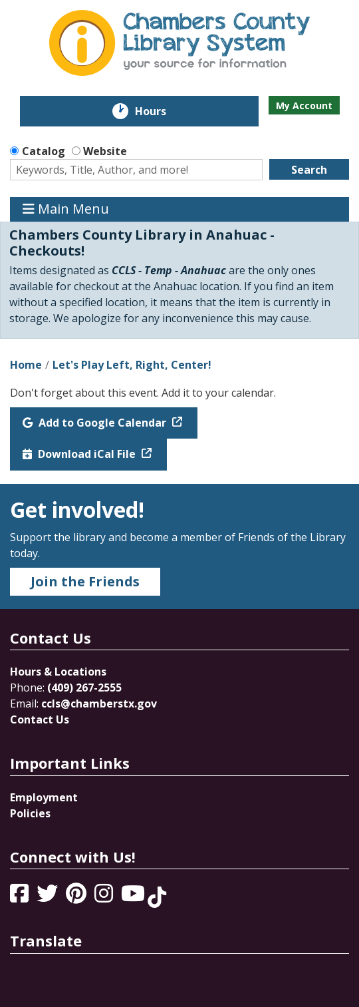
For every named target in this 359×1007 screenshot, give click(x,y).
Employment (44, 797)
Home (26, 364)
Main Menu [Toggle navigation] (66, 209)
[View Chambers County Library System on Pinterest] (77, 897)
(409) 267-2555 (84, 687)
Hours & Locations (58, 671)
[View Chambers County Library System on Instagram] (105, 897)
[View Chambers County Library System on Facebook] (20, 897)
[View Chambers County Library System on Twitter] (48, 897)
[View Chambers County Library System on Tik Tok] (157, 897)
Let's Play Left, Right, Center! (132, 364)
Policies (30, 813)
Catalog (43, 151)
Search (309, 169)
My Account (304, 105)
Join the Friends (85, 581)
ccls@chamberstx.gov (99, 703)
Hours (159, 111)
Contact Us (39, 719)
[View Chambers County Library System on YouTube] (134, 897)
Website (105, 151)
